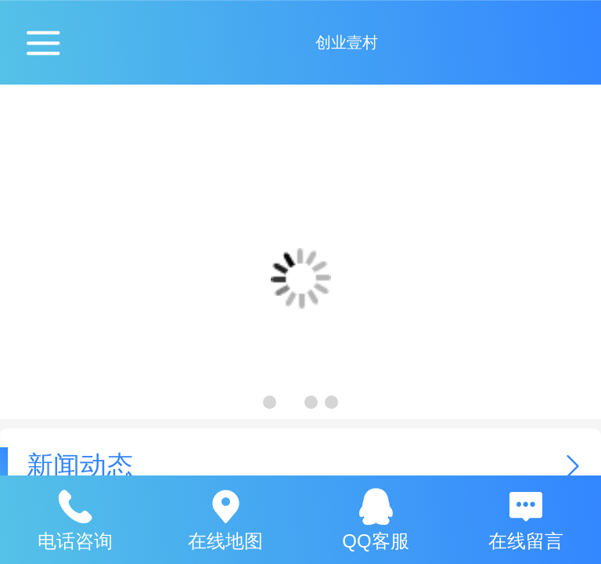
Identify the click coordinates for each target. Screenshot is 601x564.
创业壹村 (346, 42)
